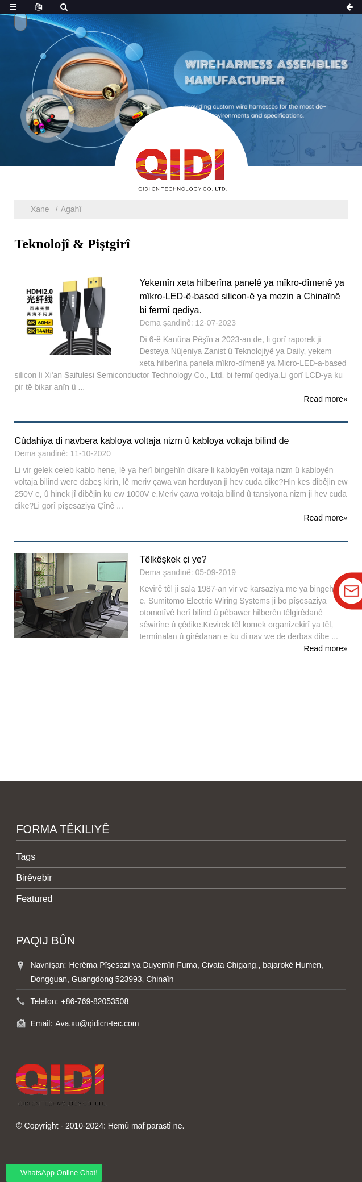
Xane (40, 209)
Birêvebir (34, 878)
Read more (325, 398)
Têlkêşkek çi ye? (172, 559)
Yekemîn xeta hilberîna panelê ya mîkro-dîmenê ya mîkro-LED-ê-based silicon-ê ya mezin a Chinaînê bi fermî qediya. (241, 296)
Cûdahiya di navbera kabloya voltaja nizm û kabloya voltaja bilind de (151, 441)
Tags (25, 856)
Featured (34, 899)
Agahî (71, 209)
